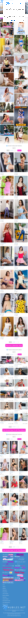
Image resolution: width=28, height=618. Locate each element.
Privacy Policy (12, 17)
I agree (13, 20)
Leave (23, 20)
